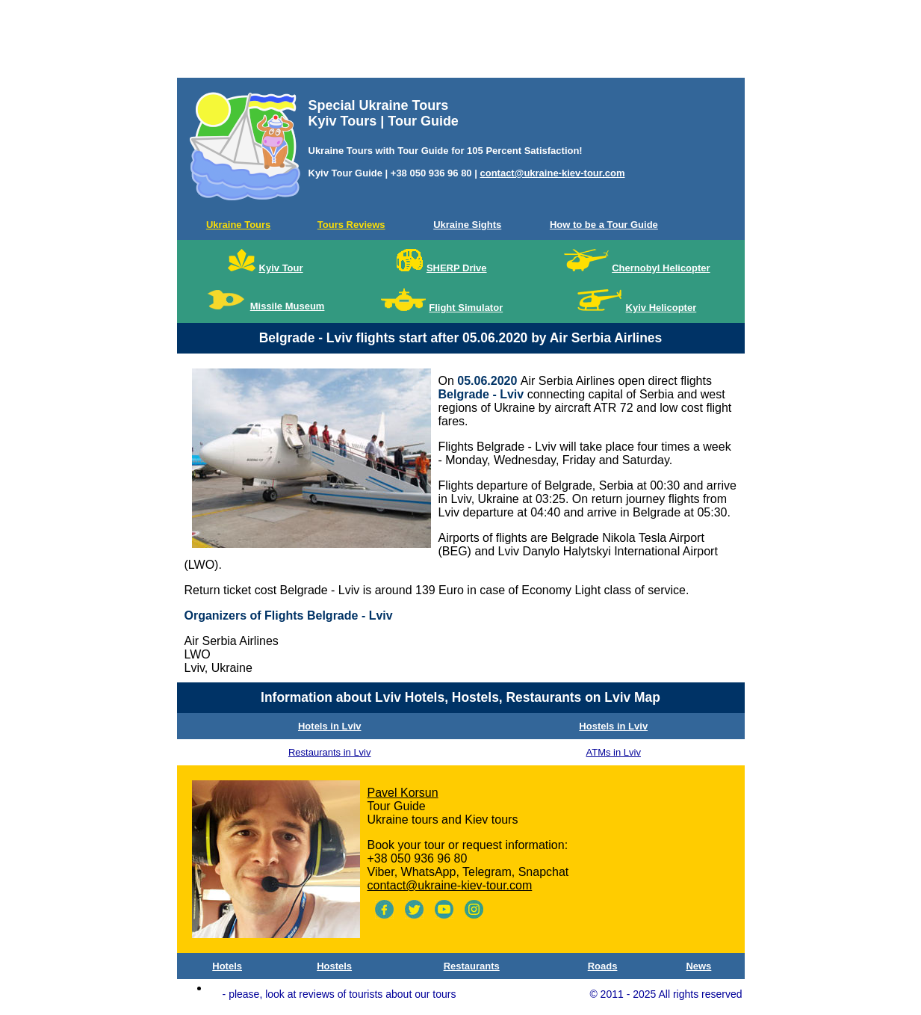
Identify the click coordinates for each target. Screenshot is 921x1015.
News (698, 966)
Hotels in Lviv (330, 726)
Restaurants (472, 966)
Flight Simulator (466, 307)
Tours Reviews (351, 224)
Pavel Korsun (403, 792)
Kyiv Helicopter (661, 307)
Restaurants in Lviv (329, 752)
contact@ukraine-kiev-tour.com (552, 173)
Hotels (227, 966)
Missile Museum (287, 306)
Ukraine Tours (238, 224)
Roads (603, 966)
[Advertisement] (460, 41)
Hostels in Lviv (613, 726)
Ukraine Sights (467, 224)
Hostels (334, 966)
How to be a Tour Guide (604, 224)
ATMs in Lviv (613, 752)
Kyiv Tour (281, 268)
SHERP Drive (457, 268)
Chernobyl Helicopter (661, 268)
